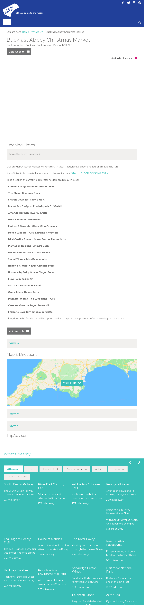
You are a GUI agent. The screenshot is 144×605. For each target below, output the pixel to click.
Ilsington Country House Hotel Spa (118, 511)
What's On (37, 32)
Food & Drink (50, 469)
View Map (69, 382)
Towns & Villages (17, 476)
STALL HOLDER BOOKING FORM (90, 173)
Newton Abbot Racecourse (116, 542)
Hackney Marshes (16, 570)
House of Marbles (50, 539)
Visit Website (17, 51)
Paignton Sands (83, 594)
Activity (99, 469)
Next (139, 462)
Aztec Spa (113, 594)
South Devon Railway (19, 484)
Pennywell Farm (117, 484)
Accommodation (77, 469)
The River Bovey (83, 539)
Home (25, 32)
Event (31, 469)
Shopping (118, 469)
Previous (130, 462)
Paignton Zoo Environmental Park (52, 571)
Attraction (13, 469)
